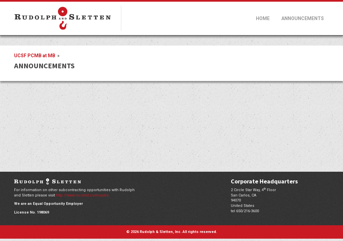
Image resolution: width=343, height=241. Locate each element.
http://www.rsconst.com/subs (82, 195)
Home (263, 18)
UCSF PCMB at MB (35, 55)
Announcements (302, 18)
